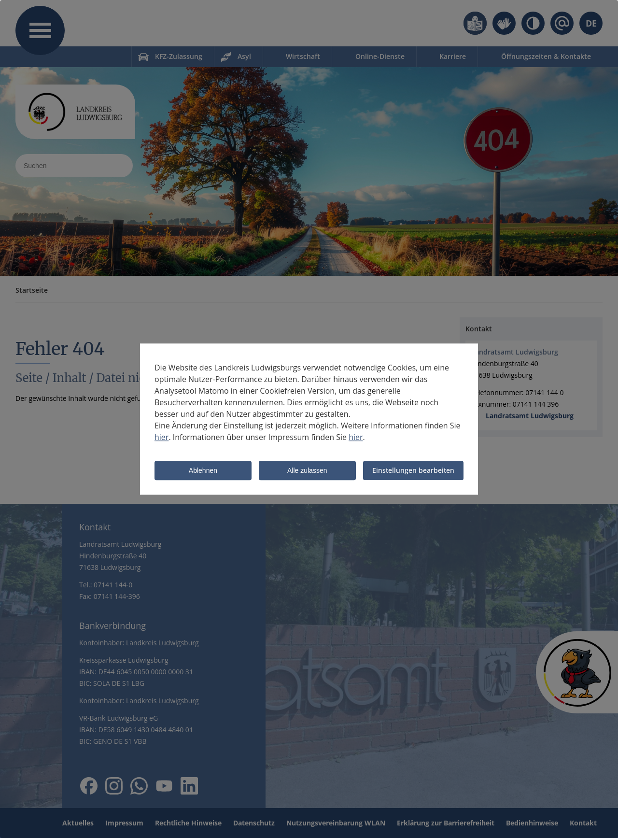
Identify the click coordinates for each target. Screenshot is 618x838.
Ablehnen (203, 471)
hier (161, 437)
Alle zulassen (307, 471)
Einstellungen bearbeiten (413, 470)
